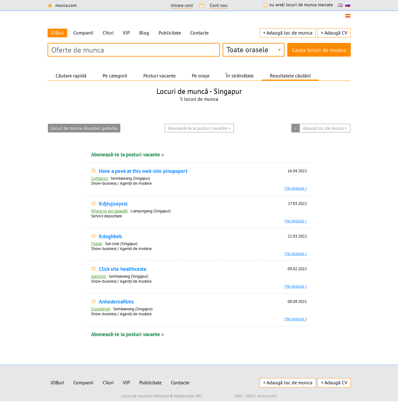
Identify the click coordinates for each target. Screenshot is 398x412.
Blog (144, 33)
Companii (83, 33)
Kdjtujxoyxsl (113, 203)
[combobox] (254, 50)
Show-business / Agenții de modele (121, 183)
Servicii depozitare (106, 215)
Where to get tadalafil (109, 210)
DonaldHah (100, 308)
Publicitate (170, 33)
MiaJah (96, 243)
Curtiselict (99, 178)
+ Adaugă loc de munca (287, 33)
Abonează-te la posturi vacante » (127, 154)
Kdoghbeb (110, 236)
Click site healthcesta (122, 269)
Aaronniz (98, 276)
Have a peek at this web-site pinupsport (143, 171)
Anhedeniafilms (116, 301)
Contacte (199, 33)
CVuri (108, 33)
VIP (126, 33)
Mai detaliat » (296, 188)
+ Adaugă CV (334, 33)
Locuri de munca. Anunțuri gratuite (84, 128)
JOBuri (57, 382)
